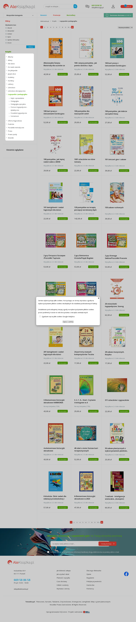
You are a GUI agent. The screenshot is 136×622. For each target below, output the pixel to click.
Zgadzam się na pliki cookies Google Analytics (58, 316)
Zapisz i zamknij (68, 322)
